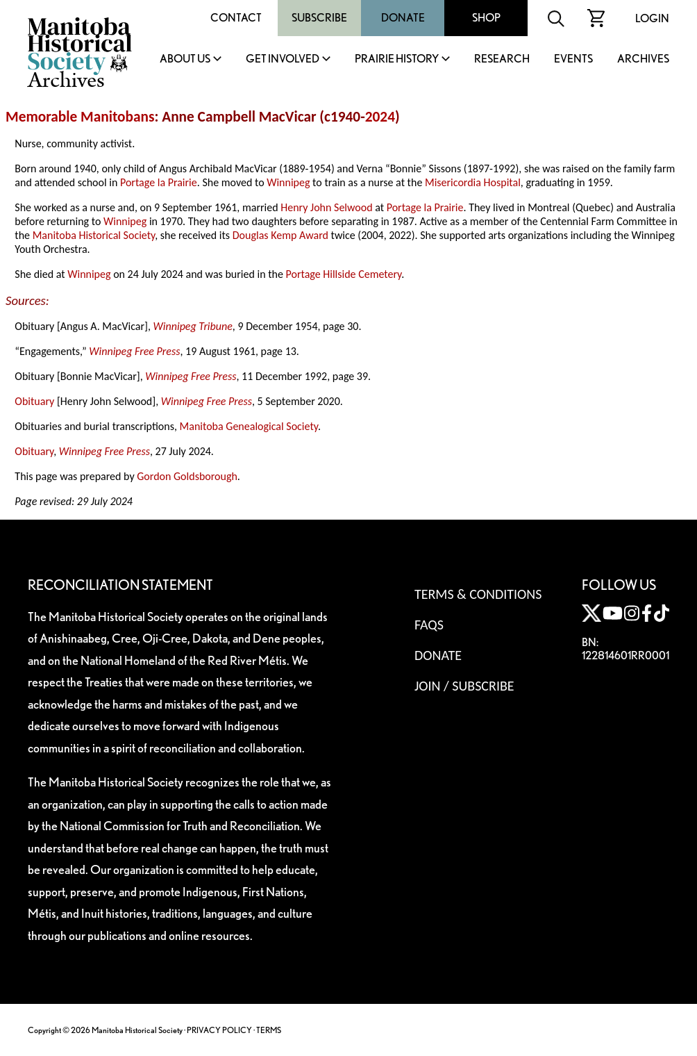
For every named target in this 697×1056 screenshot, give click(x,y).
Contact (236, 17)
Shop (486, 17)
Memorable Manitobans (80, 117)
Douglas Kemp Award (280, 235)
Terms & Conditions (477, 594)
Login (652, 18)
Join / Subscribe (464, 685)
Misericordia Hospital (473, 182)
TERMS (268, 1030)
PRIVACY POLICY (219, 1030)
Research (502, 59)
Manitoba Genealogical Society (249, 426)
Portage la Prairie (158, 182)
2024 (380, 117)
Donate (403, 17)
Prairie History (397, 59)
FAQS (429, 624)
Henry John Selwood (326, 207)
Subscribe (319, 17)
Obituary (34, 401)
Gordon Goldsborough (187, 476)
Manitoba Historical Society (94, 235)
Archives (643, 59)
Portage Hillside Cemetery (344, 274)
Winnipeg (288, 182)
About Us (185, 59)
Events (573, 59)
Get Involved (282, 59)
